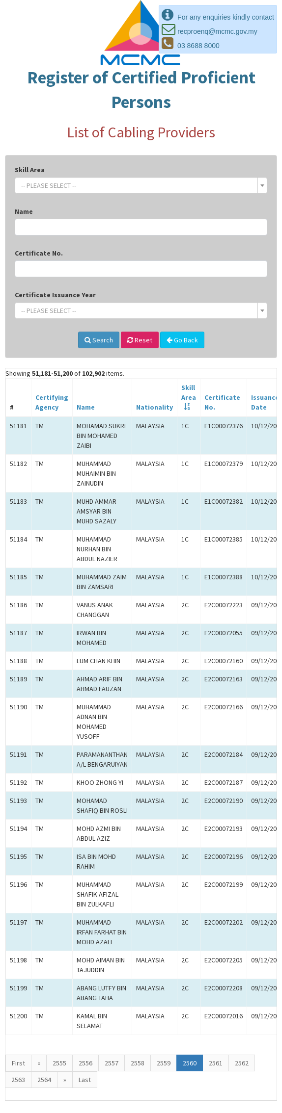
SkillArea (188, 392)
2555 (59, 1063)
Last (85, 1079)
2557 (111, 1063)
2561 (216, 1063)
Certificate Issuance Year (55, 294)
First (18, 1063)
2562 (242, 1063)
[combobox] (141, 185)
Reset (139, 340)
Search (99, 340)
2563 (18, 1079)
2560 (190, 1063)
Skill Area (30, 169)
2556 (85, 1063)
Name (24, 211)
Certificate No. (39, 253)
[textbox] (138, 185)
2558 (137, 1063)
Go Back (182, 340)
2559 (163, 1063)
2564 (44, 1079)
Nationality (154, 407)
